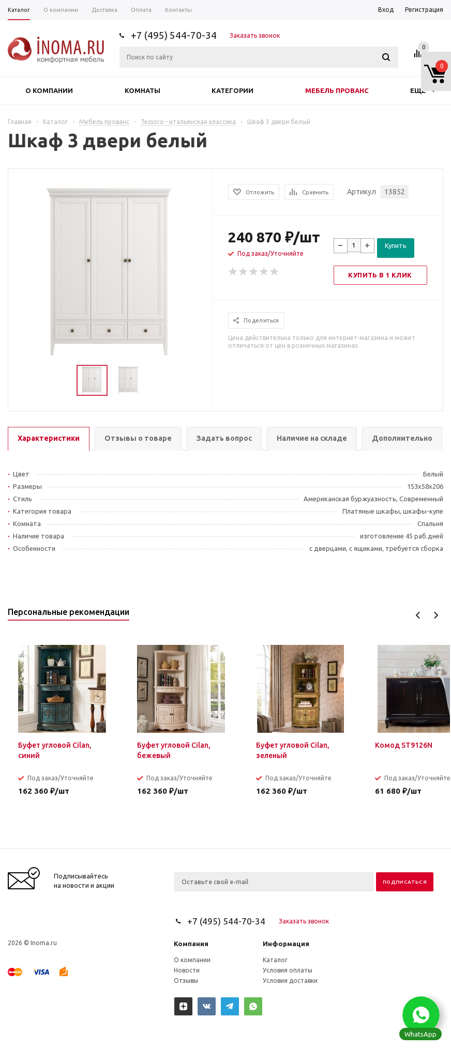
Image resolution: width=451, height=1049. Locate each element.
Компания (191, 943)
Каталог (275, 960)
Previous (418, 615)
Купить (396, 245)
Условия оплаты (287, 970)
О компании (49, 90)
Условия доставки (290, 980)
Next (435, 615)
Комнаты (142, 90)
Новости (187, 970)
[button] (421, 1014)
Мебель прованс (337, 90)
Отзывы (186, 980)
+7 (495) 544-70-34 (174, 35)
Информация (286, 943)
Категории (232, 90)
